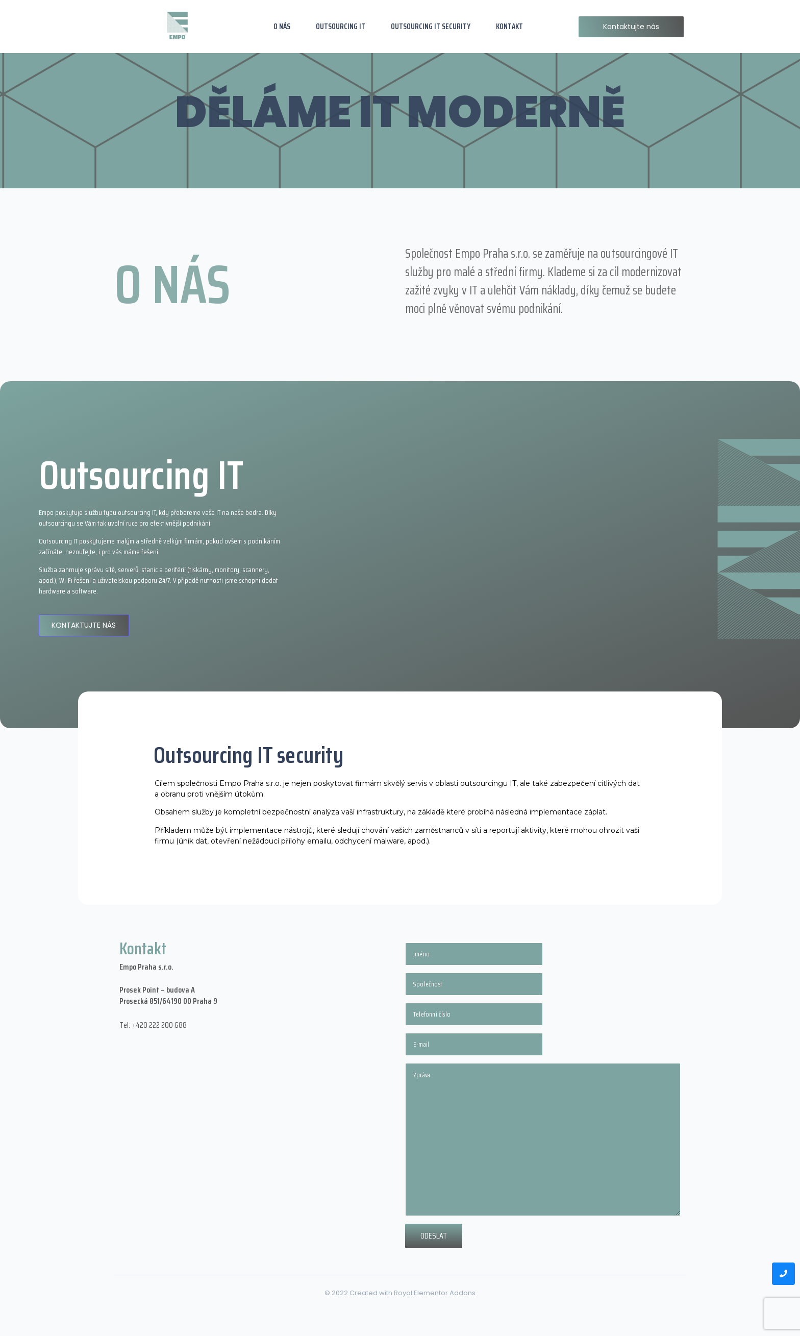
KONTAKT (509, 26)
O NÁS (281, 26)
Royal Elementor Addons (435, 1293)
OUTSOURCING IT (340, 26)
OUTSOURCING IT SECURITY (430, 26)
